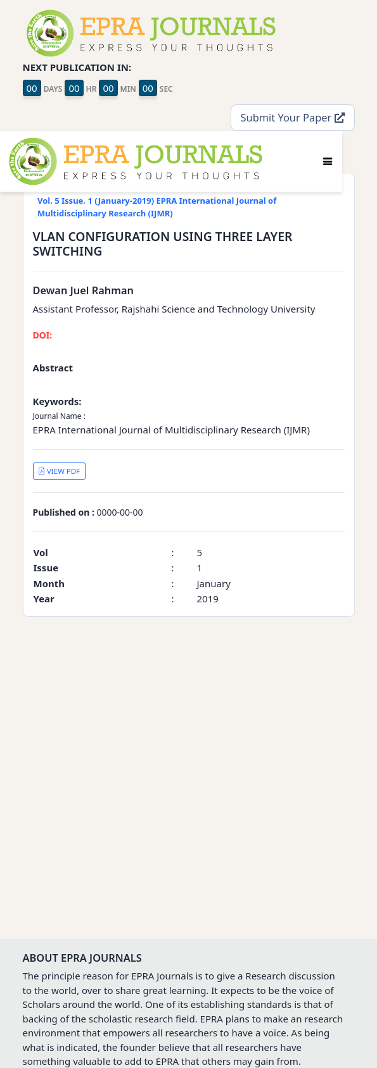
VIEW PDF (59, 471)
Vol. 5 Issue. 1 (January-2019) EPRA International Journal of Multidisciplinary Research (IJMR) (156, 207)
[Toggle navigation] (328, 161)
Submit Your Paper (293, 117)
